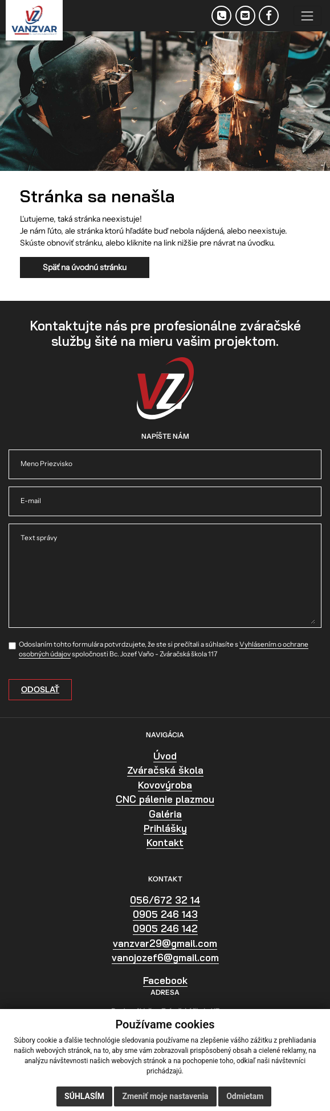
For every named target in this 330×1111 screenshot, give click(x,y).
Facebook (165, 980)
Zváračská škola (165, 770)
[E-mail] (245, 16)
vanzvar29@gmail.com (165, 943)
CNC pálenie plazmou (165, 799)
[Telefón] (221, 16)
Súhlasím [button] (84, 1096)
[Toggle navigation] (307, 16)
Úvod (165, 756)
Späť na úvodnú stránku (85, 267)
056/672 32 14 (165, 900)
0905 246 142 (165, 928)
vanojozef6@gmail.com (165, 957)
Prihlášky (165, 828)
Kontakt (165, 842)
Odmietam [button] (244, 1096)
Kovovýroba (165, 785)
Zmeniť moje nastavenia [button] (165, 1096)
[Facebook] (269, 16)
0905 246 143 (165, 914)
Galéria (165, 814)
